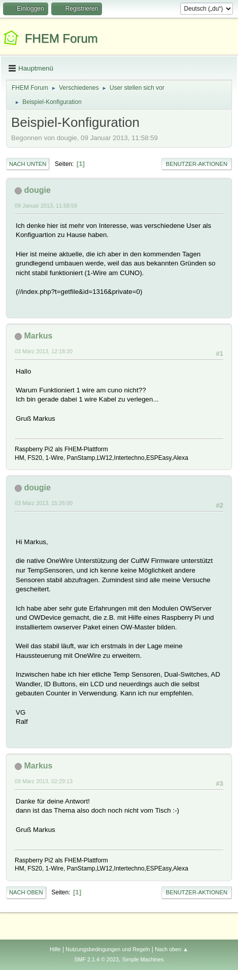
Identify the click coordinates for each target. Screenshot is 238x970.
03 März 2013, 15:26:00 (44, 503)
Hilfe (55, 949)
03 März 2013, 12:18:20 (44, 351)
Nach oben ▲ (171, 949)
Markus (38, 335)
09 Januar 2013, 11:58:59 (46, 206)
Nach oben (26, 892)
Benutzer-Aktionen (196, 164)
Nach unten (27, 164)
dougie (37, 190)
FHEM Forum (61, 38)
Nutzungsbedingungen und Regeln (107, 949)
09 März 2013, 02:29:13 (44, 781)
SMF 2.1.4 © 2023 (96, 959)
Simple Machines (143, 959)
